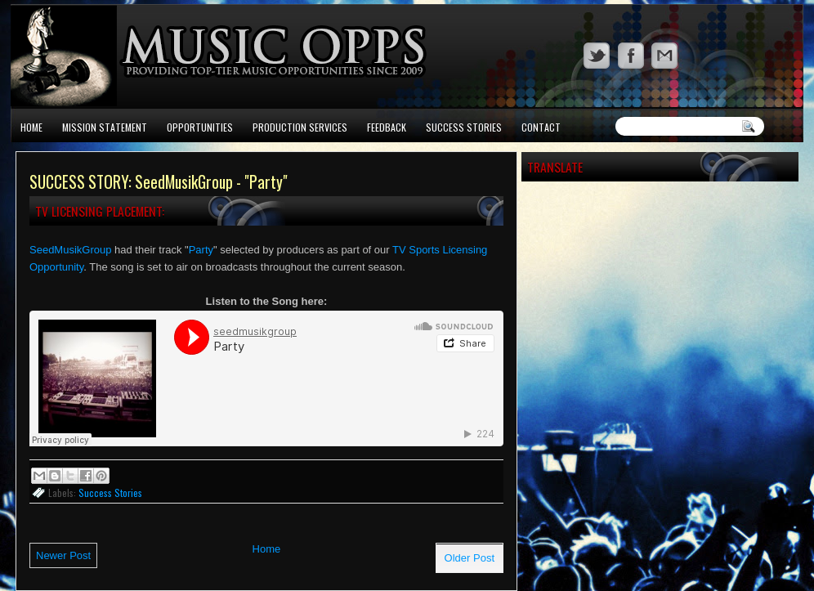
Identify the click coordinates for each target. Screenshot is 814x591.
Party (201, 250)
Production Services (300, 127)
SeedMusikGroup (70, 250)
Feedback (386, 127)
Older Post (469, 558)
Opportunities (200, 127)
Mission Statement (104, 127)
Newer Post (63, 555)
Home (31, 127)
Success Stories (464, 127)
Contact (541, 127)
